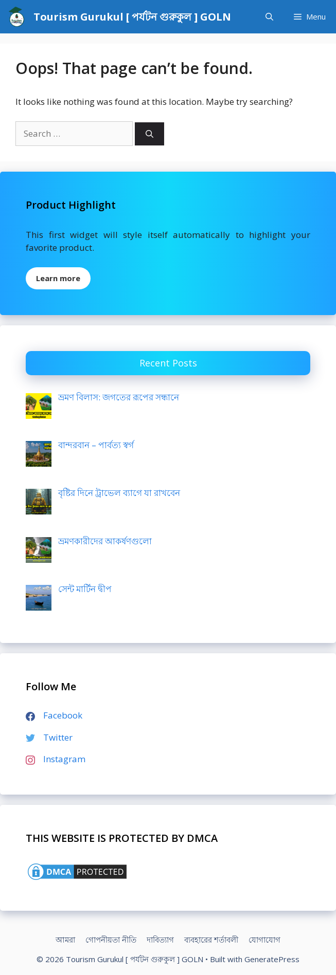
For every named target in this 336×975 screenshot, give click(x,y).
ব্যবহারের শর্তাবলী (211, 939)
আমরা (65, 939)
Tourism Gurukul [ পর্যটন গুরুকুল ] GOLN (132, 17)
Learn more (58, 278)
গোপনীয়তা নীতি (110, 939)
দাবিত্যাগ (160, 939)
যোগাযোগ (264, 939)
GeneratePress (271, 959)
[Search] (149, 133)
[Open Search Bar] (269, 16)
